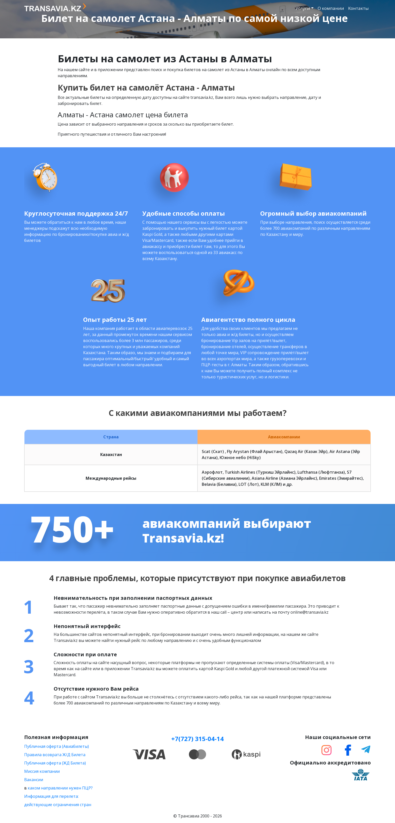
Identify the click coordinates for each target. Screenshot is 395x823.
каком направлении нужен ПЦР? (60, 788)
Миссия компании (42, 771)
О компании (331, 8)
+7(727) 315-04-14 (197, 738)
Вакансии (33, 779)
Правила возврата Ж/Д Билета (54, 754)
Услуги (302, 8)
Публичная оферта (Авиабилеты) (56, 746)
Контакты (358, 8)
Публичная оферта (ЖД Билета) (55, 763)
